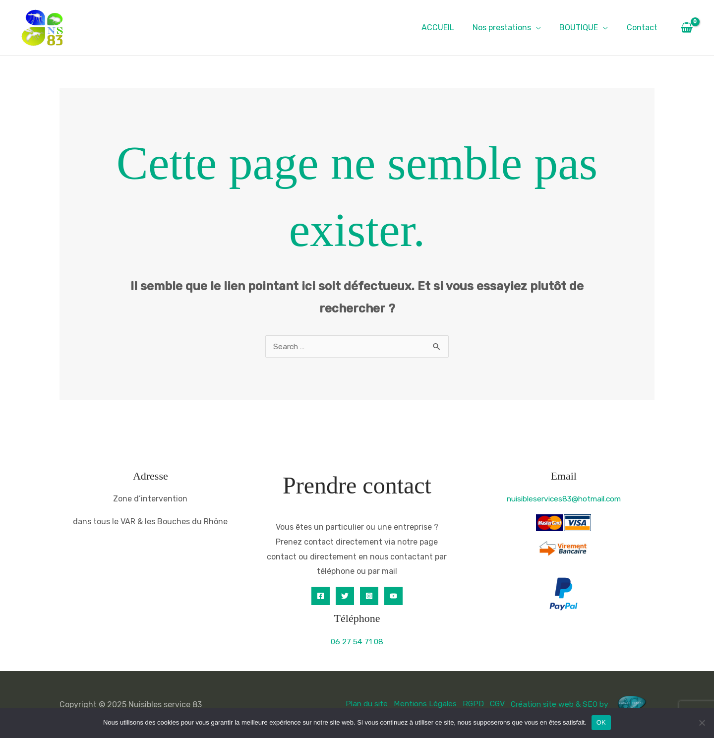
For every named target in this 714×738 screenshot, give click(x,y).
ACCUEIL (446, 27)
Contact (643, 27)
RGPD (469, 704)
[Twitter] (345, 596)
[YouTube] (393, 596)
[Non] (702, 723)
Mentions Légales (420, 704)
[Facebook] (320, 596)
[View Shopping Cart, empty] (686, 28)
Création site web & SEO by (581, 704)
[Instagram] (369, 596)
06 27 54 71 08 (357, 641)
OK (601, 722)
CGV (494, 704)
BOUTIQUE (582, 27)
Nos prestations (508, 27)
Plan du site (360, 704)
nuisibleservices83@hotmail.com (564, 498)
